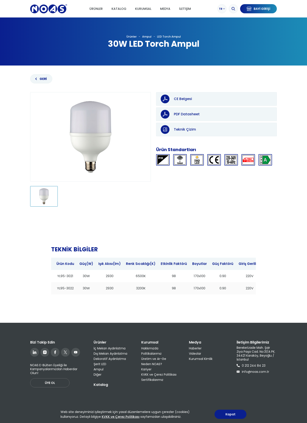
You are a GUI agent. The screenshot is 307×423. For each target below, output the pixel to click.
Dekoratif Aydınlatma (110, 359)
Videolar (195, 353)
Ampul (147, 36)
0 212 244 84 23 (251, 366)
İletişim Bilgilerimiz (253, 342)
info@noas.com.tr (253, 372)
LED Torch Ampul (169, 36)
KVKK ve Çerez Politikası (158, 374)
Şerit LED (100, 364)
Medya (165, 9)
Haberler (195, 348)
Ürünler (96, 9)
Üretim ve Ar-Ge (153, 359)
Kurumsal (143, 9)
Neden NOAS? (151, 364)
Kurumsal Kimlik (201, 359)
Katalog (119, 9)
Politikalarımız (151, 353)
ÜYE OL (50, 383)
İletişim (185, 9)
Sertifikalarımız (152, 380)
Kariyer (146, 369)
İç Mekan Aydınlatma (110, 348)
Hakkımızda (149, 348)
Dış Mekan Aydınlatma (110, 353)
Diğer (97, 374)
